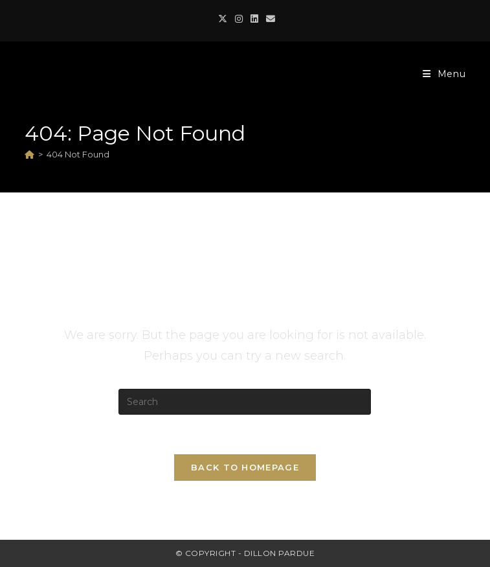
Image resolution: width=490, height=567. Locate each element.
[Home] (29, 154)
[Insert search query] (244, 402)
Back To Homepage (245, 467)
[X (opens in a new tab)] (222, 19)
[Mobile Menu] (444, 74)
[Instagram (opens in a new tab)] (239, 19)
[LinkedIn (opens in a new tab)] (254, 19)
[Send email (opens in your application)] (268, 19)
